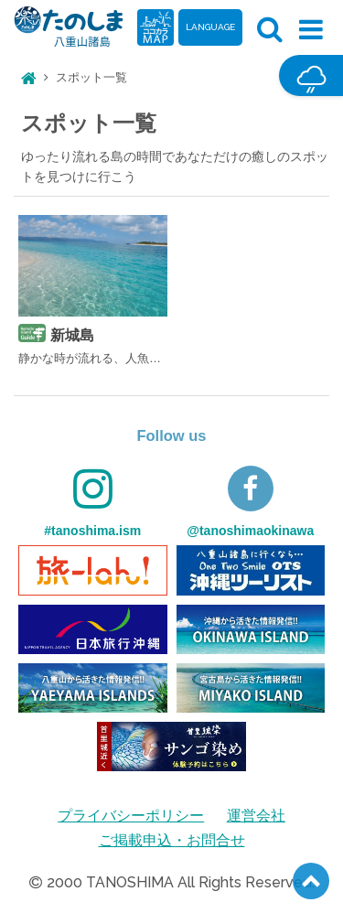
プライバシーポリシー (131, 815)
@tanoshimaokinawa (250, 502)
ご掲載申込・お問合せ (172, 840)
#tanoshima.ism (92, 502)
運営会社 (256, 815)
